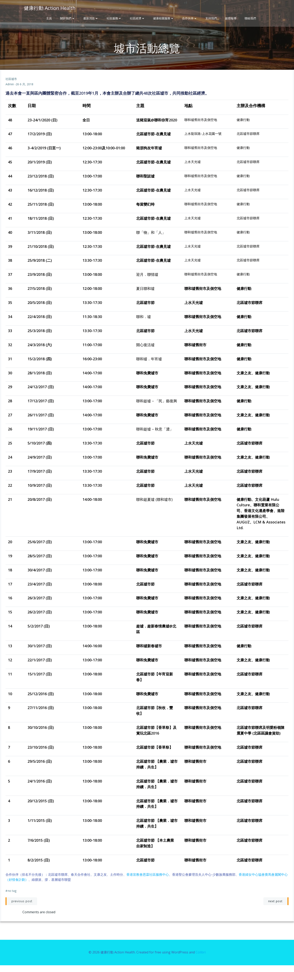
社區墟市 (12, 85)
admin (10, 91)
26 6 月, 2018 (25, 91)
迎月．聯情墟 (147, 280)
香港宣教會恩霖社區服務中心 (148, 881)
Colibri (201, 960)
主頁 (49, 18)
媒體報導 (230, 18)
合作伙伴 (189, 18)
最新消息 (90, 18)
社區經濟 (137, 18)
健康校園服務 (163, 18)
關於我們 (67, 18)
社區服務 (114, 18)
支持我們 (211, 18)
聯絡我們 (250, 18)
